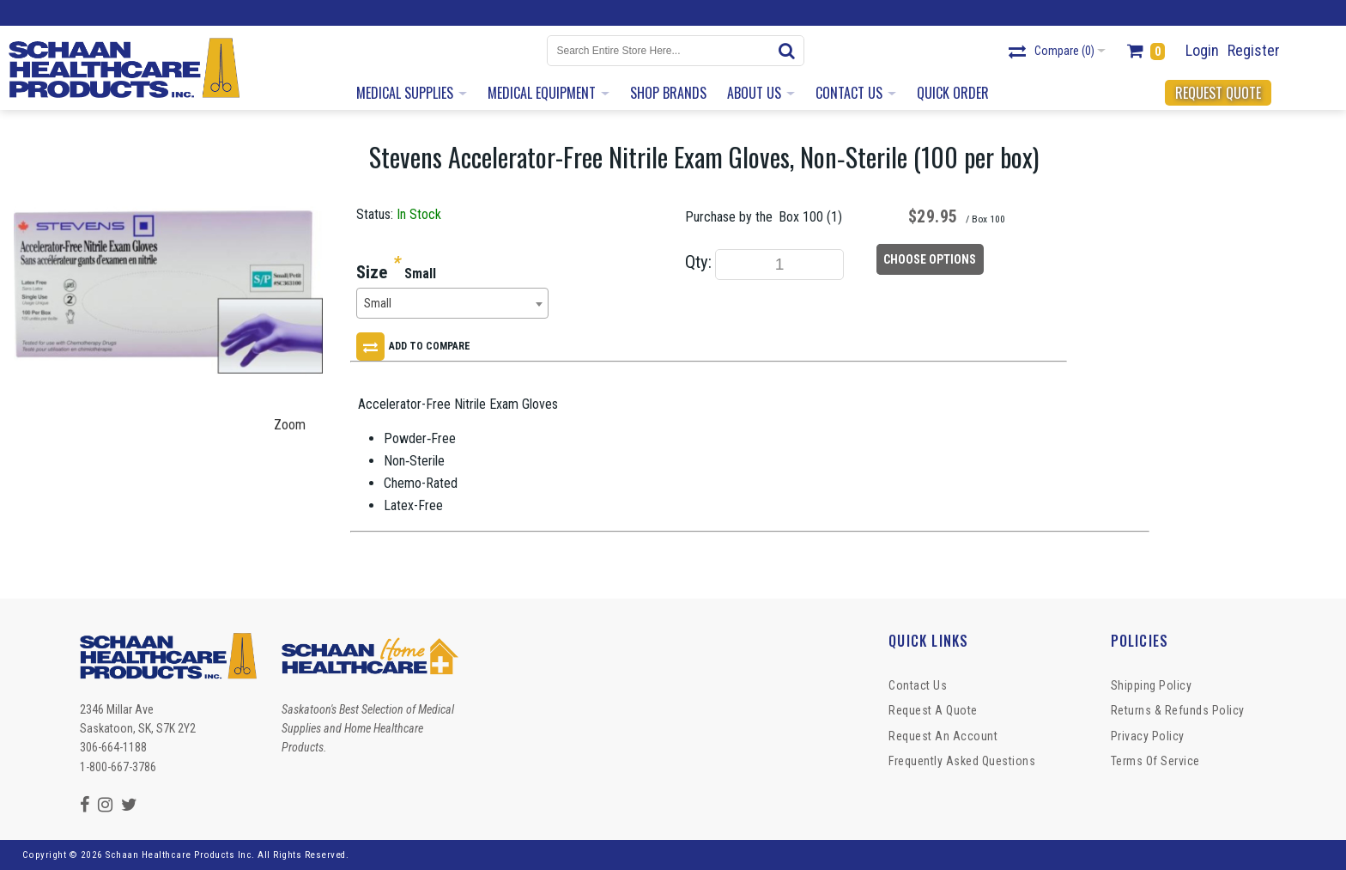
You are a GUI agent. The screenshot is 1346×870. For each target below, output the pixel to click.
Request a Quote (933, 710)
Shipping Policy (1151, 685)
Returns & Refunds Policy (1178, 710)
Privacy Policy (1148, 736)
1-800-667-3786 (118, 767)
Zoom (290, 425)
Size (371, 272)
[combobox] (452, 303)
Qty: (698, 262)
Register (1254, 50)
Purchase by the (729, 217)
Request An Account (942, 736)
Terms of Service (1155, 761)
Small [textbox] (377, 303)
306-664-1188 (113, 747)
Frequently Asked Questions (961, 761)
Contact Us (917, 685)
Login (1202, 50)
